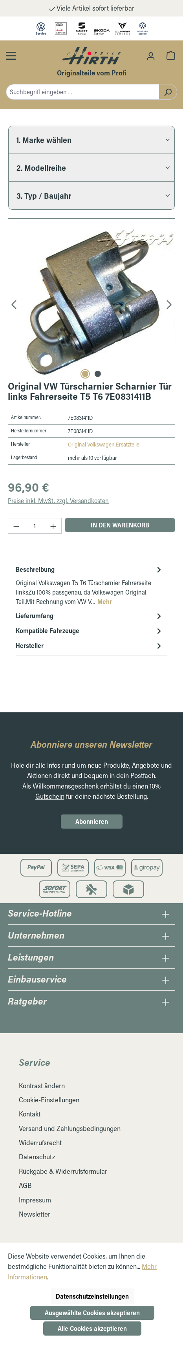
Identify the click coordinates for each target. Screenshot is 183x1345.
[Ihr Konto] (150, 56)
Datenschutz (37, 1156)
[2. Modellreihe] (91, 167)
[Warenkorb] (171, 55)
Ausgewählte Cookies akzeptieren (92, 1312)
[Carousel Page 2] (98, 374)
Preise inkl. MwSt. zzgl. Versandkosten (58, 500)
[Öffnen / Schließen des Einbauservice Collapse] (165, 980)
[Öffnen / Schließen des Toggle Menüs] (11, 55)
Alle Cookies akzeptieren (92, 1328)
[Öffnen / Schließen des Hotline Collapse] (165, 914)
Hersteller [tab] (89, 645)
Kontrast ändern (42, 1085)
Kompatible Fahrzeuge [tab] (89, 630)
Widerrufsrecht (40, 1142)
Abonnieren (91, 821)
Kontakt (29, 1113)
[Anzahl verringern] (16, 526)
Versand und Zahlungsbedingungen (70, 1128)
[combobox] (82, 92)
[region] (91, 304)
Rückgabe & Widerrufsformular (63, 1171)
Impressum (35, 1199)
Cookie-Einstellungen (49, 1099)
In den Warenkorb (120, 525)
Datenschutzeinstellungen (92, 1296)
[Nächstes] (169, 304)
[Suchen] (168, 92)
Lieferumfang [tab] (89, 615)
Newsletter (34, 1214)
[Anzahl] (35, 526)
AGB (25, 1185)
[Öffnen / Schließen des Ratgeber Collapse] (165, 1002)
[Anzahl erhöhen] (53, 526)
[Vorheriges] (14, 304)
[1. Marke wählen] (91, 140)
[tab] (89, 585)
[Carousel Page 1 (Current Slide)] (85, 374)
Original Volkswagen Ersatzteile (103, 444)
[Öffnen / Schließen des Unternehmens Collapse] (165, 936)
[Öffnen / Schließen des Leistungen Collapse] (165, 958)
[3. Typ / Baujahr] (91, 195)
